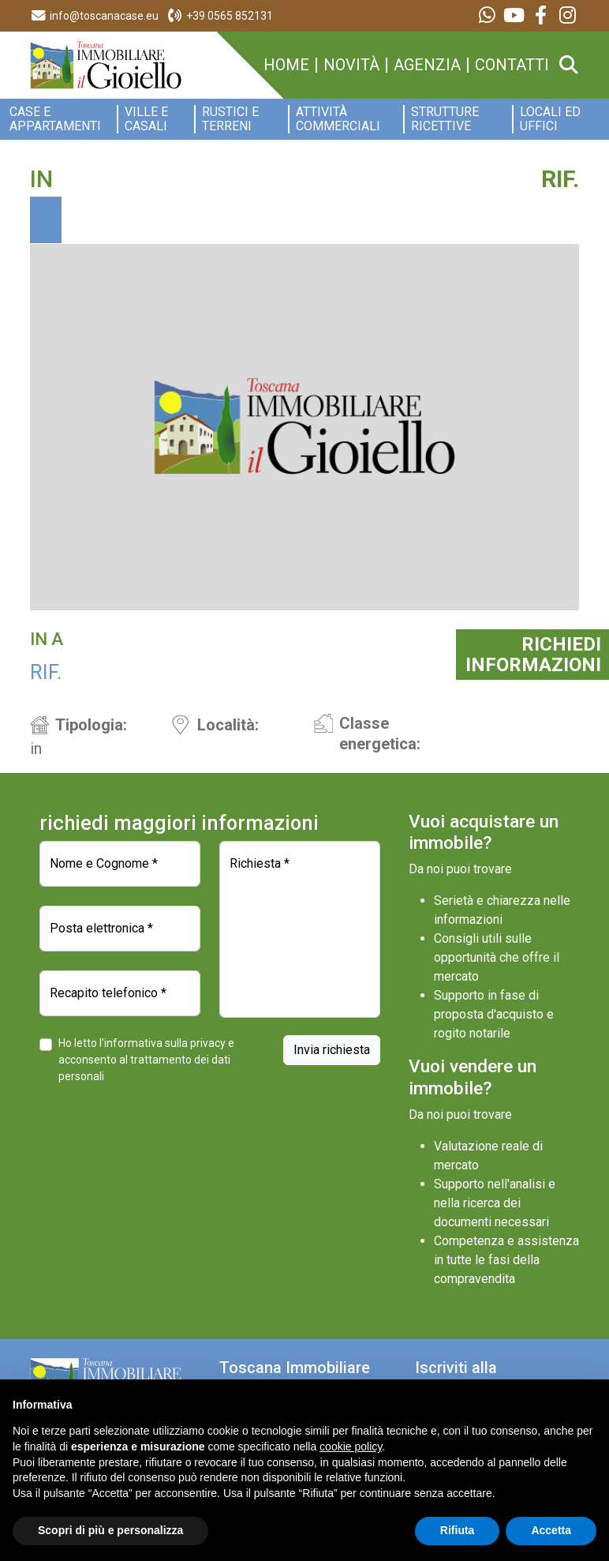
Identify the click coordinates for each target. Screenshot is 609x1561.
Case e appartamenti (55, 119)
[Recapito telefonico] (119, 993)
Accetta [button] (551, 1530)
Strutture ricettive (445, 119)
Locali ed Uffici (550, 119)
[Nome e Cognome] (119, 864)
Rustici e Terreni (230, 119)
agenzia (427, 65)
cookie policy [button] (350, 1446)
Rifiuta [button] (457, 1530)
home (286, 65)
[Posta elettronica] (119, 928)
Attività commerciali (338, 119)
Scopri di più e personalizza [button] (110, 1530)
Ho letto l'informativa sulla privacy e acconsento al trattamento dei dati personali (146, 1060)
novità (351, 65)
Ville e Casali (146, 119)
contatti (512, 65)
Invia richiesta (331, 1049)
